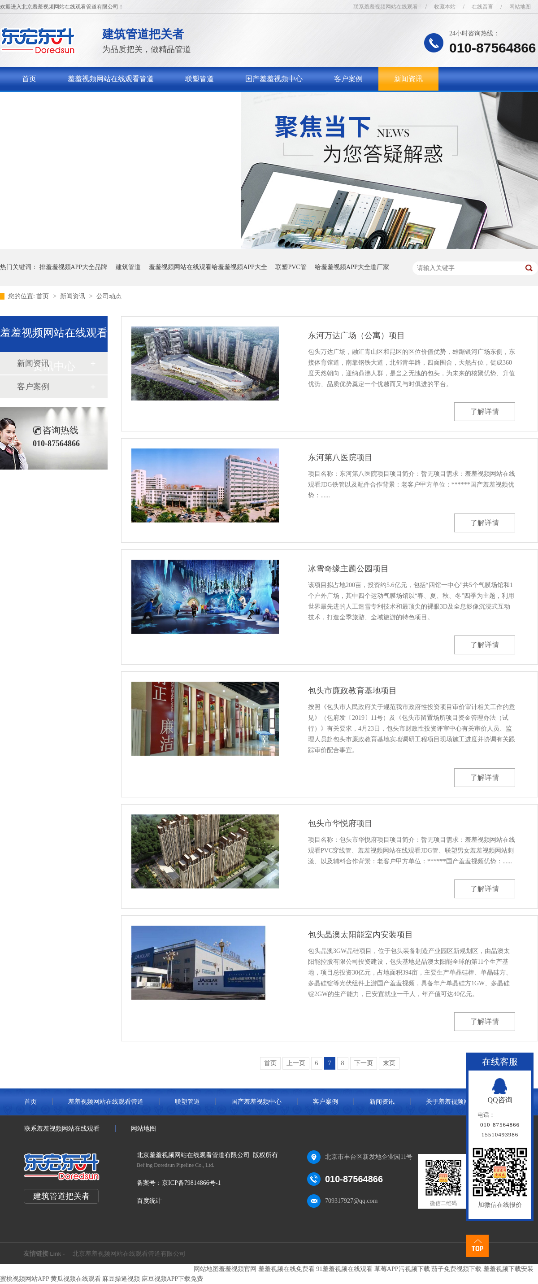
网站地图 (520, 7)
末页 (389, 1063)
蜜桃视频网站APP (24, 1278)
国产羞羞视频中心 (274, 79)
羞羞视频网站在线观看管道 (111, 79)
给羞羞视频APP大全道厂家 (352, 267)
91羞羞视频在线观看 (344, 1269)
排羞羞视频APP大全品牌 (73, 267)
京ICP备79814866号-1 (191, 1183)
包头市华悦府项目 (340, 823)
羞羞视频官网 (237, 1269)
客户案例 (348, 79)
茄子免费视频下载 (456, 1269)
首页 (29, 79)
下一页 (363, 1063)
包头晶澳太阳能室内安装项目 (360, 934)
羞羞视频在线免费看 (286, 1269)
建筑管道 (128, 267)
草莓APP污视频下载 (402, 1269)
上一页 (295, 1063)
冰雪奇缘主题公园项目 (348, 568)
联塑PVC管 (290, 267)
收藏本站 (445, 7)
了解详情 (484, 411)
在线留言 (482, 7)
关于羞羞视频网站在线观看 (65, 102)
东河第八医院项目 (340, 457)
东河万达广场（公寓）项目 (356, 335)
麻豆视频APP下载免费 (173, 1278)
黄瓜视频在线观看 (76, 1278)
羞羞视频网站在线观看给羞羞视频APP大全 (208, 267)
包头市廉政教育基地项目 (352, 690)
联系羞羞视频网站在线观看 (385, 7)
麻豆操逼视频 (121, 1278)
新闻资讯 (408, 79)
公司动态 (108, 296)
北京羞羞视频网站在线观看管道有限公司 (129, 1253)
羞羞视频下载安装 (508, 1269)
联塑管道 (199, 79)
